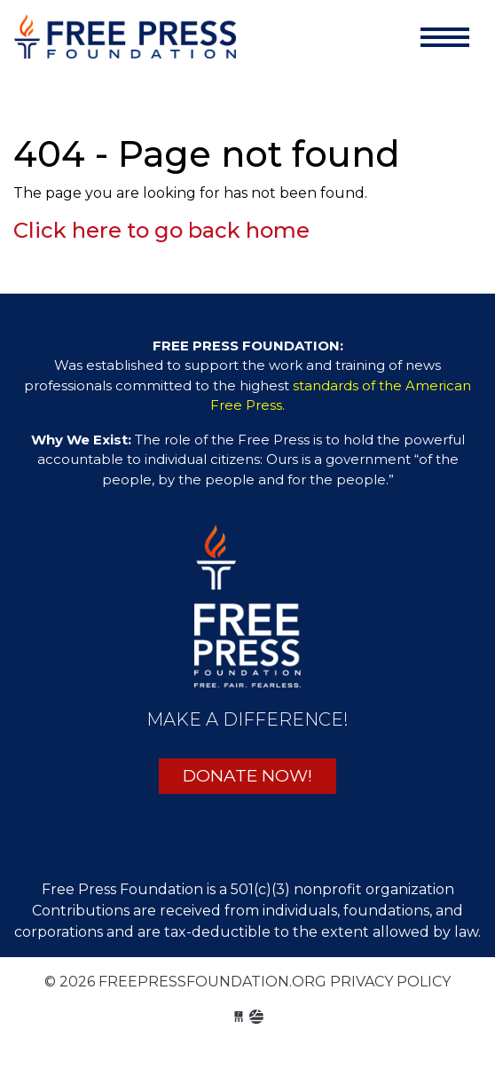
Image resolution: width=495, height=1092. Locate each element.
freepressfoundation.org (125, 40)
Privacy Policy (390, 981)
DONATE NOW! (247, 776)
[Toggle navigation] (445, 37)
